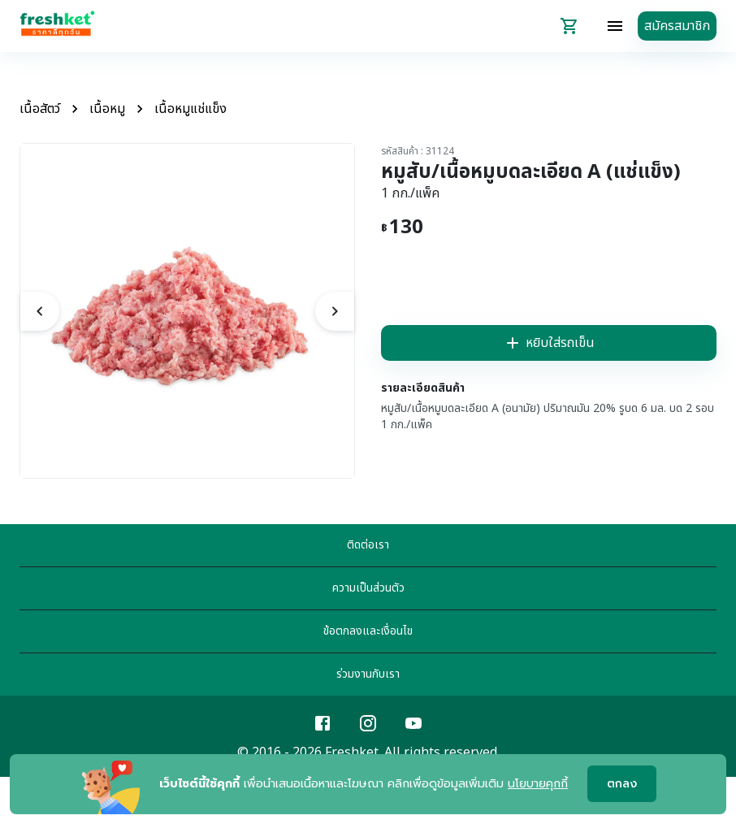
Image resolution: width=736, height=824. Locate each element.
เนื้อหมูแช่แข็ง (190, 109)
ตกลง (622, 784)
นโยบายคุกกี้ (538, 783)
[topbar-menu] (614, 26)
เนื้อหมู (107, 109)
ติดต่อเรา (368, 544)
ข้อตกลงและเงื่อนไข (368, 631)
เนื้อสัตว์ (39, 109)
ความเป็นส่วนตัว (368, 587)
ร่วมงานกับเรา (368, 674)
